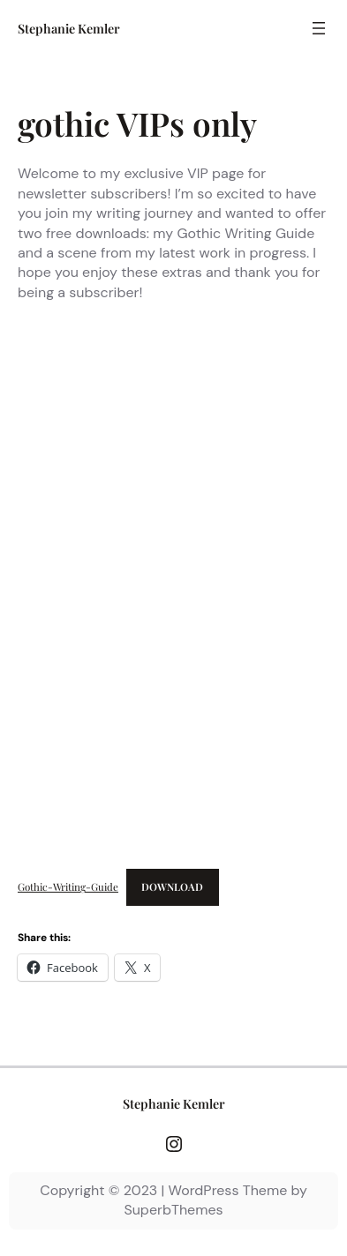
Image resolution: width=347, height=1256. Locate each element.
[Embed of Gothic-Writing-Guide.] (173, 588)
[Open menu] (318, 28)
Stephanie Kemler (69, 28)
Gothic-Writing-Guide (68, 886)
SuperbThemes (173, 1209)
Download (172, 886)
